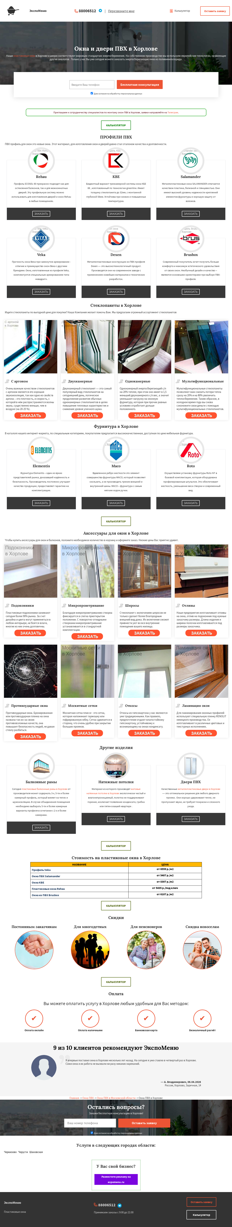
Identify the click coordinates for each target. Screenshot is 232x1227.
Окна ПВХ (88, 1098)
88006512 (87, 10)
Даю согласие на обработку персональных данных (116, 93)
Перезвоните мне (121, 11)
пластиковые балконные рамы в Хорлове (44, 789)
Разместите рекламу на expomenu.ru (116, 1179)
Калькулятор (180, 10)
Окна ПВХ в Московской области (116, 1098)
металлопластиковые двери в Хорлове (199, 789)
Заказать (41, 213)
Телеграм (173, 112)
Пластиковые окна (15, 1211)
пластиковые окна (24, 55)
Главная (74, 1098)
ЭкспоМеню (12, 1203)
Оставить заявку (215, 11)
